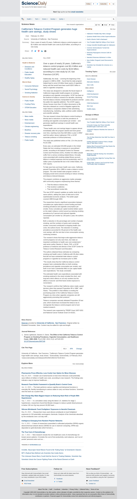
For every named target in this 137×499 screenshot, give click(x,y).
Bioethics (28, 130)
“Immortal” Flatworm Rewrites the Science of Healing (100, 130)
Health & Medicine (28, 63)
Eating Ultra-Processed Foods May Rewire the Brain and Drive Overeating (101, 146)
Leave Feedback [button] (94, 480)
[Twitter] (35, 51)
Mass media (29, 116)
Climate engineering (32, 126)
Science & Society (28, 97)
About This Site (42, 489)
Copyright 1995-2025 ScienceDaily (34, 492)
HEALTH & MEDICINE (91, 76)
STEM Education (30, 107)
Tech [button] (37, 19)
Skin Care (90, 106)
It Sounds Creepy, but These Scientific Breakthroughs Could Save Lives (98, 125)
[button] (97, 24)
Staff (50, 489)
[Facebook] (32, 51)
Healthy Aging (29, 78)
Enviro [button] (45, 19)
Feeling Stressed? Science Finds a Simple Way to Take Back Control (100, 142)
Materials (25, 323)
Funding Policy (30, 104)
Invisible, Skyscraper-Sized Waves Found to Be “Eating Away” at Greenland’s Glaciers (51, 450)
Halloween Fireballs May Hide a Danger (99, 33)
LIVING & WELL (89, 100)
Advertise (65, 489)
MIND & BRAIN (89, 88)
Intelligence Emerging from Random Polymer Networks (42, 421)
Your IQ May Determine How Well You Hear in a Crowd (101, 137)
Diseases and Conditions (29, 68)
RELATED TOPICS (27, 58)
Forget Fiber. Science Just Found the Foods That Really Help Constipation (100, 163)
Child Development (92, 94)
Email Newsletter (29, 480)
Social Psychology (31, 89)
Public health (29, 140)
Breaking (88, 29)
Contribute (57, 489)
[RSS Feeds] (110, 3)
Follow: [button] (88, 4)
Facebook (59, 478)
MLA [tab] (64, 349)
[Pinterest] (38, 51)
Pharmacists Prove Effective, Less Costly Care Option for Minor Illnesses (49, 373)
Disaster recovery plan (32, 133)
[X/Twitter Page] (97, 3)
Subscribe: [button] (103, 4)
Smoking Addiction (31, 93)
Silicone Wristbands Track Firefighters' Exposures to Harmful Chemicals (48, 409)
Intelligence (90, 91)
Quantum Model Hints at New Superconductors (101, 36)
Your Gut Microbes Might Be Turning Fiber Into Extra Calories (101, 158)
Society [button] (53, 19)
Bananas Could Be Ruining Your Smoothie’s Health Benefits (100, 154)
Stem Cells (90, 85)
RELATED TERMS (27, 112)
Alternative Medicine (93, 82)
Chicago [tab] (79, 349)
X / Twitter (59, 481)
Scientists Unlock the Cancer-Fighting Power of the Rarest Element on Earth (48, 459)
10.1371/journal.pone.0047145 (34, 341)
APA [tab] (71, 349)
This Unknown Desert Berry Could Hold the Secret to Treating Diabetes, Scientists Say (52, 456)
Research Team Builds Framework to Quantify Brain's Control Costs (47, 384)
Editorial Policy (84, 489)
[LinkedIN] (42, 51)
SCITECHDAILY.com (35, 444)
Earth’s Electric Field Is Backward (97, 39)
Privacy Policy (74, 489)
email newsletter (77, 12)
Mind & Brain (26, 82)
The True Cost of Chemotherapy (33, 432)
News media (29, 120)
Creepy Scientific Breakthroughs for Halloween (101, 45)
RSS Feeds (27, 483)
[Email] (45, 51)
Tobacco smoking (31, 137)
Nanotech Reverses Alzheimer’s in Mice (99, 57)
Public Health (29, 101)
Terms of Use (95, 489)
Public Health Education (29, 73)
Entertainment (29, 123)
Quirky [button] (62, 19)
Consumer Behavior (31, 86)
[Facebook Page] (93, 3)
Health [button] (29, 19)
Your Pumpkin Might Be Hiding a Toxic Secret (100, 42)
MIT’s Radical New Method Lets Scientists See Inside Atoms (42, 453)
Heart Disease (91, 79)
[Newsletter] (113, 3)
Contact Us (92, 483)
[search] (114, 19)
